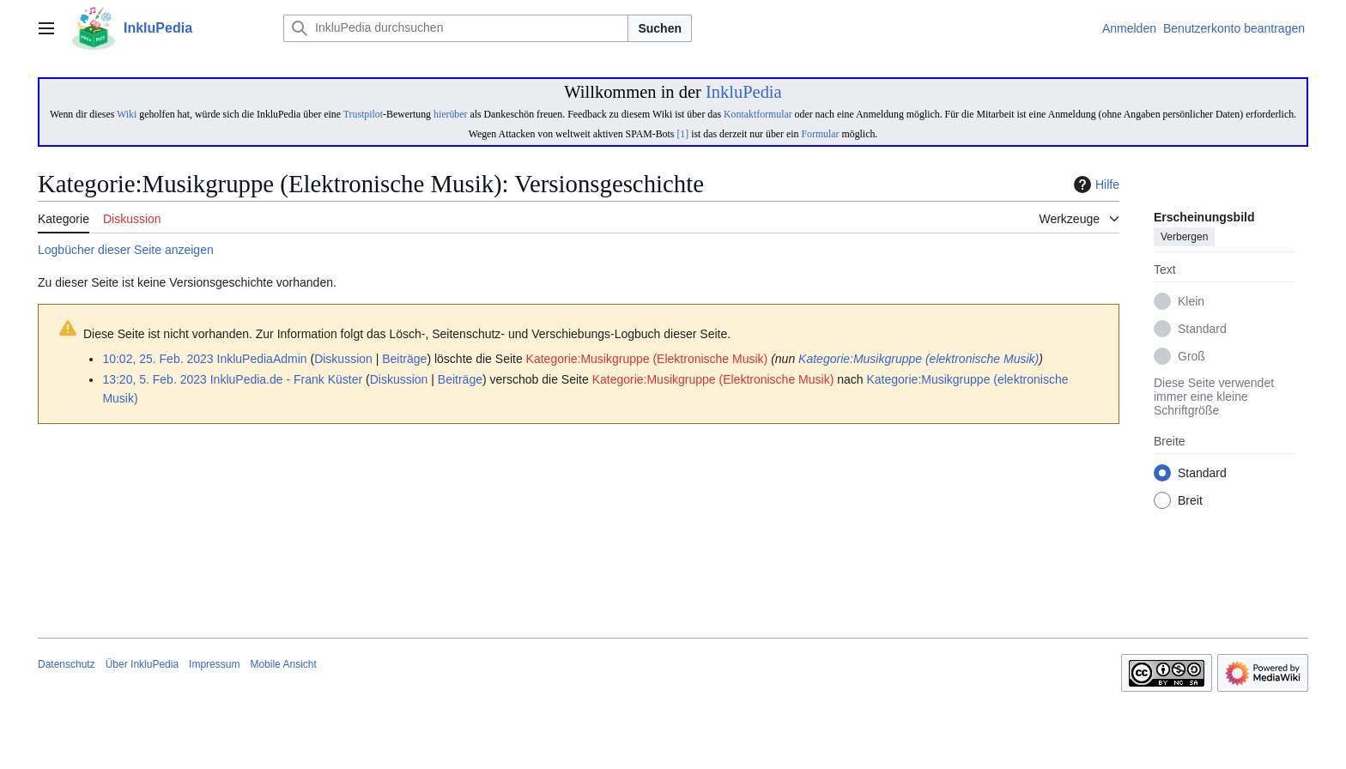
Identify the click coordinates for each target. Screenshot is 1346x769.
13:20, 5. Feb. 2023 (154, 379)
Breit (1190, 501)
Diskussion (343, 359)
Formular (820, 134)
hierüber (450, 114)
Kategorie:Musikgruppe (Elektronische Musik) (647, 359)
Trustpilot (363, 114)
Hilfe (1094, 184)
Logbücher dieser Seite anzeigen (126, 250)
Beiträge (404, 359)
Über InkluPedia (142, 664)
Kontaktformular (758, 114)
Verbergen (1184, 238)
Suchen (660, 28)
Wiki (126, 114)
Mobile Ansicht (283, 664)
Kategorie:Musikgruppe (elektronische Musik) (918, 359)
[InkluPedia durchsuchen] (455, 28)
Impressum (214, 664)
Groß (1191, 357)
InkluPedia (744, 91)
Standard (1202, 329)
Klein (1191, 302)
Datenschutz (66, 664)
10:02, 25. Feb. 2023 (157, 359)
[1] (682, 134)
